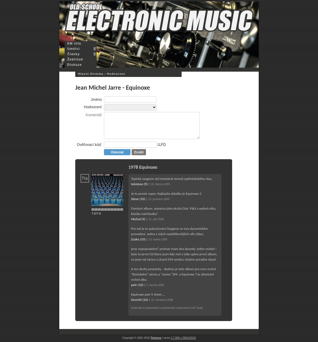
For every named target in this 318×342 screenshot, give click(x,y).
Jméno (96, 99)
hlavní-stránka (90, 73)
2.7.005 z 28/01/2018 (183, 337)
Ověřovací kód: (89, 144)
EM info (74, 43)
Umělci (73, 49)
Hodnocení (93, 107)
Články (73, 54)
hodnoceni (116, 73)
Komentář (94, 115)
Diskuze (74, 65)
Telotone (155, 337)
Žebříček (75, 59)
